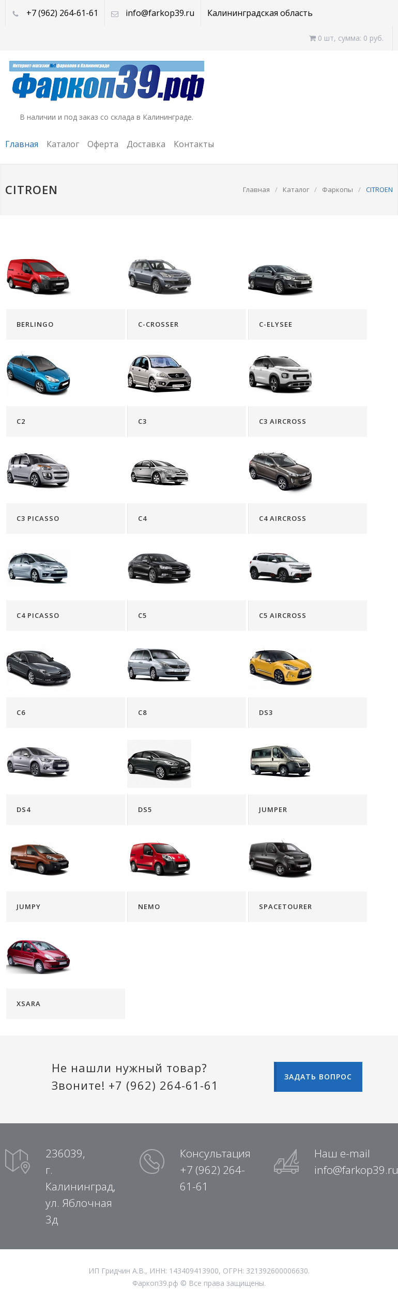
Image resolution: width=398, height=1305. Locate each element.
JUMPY (29, 906)
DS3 (266, 712)
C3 (142, 421)
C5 (142, 615)
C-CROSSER (158, 324)
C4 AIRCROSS (283, 518)
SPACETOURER (285, 906)
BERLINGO (35, 324)
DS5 (145, 809)
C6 (21, 712)
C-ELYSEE (276, 324)
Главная (21, 144)
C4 (142, 518)
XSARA (29, 1003)
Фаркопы (337, 189)
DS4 (23, 809)
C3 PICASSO (38, 518)
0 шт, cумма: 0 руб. (346, 38)
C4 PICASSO (38, 615)
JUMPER (273, 809)
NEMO (149, 906)
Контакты (194, 144)
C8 (142, 712)
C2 (21, 421)
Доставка (146, 144)
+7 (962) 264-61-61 (62, 13)
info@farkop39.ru (160, 13)
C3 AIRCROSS (283, 421)
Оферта (102, 144)
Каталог (63, 144)
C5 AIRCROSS (283, 615)
